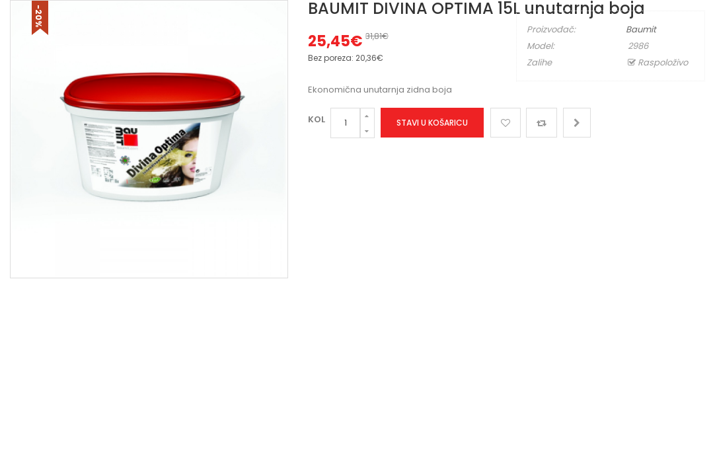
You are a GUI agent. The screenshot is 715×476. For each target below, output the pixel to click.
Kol (316, 119)
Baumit (641, 29)
